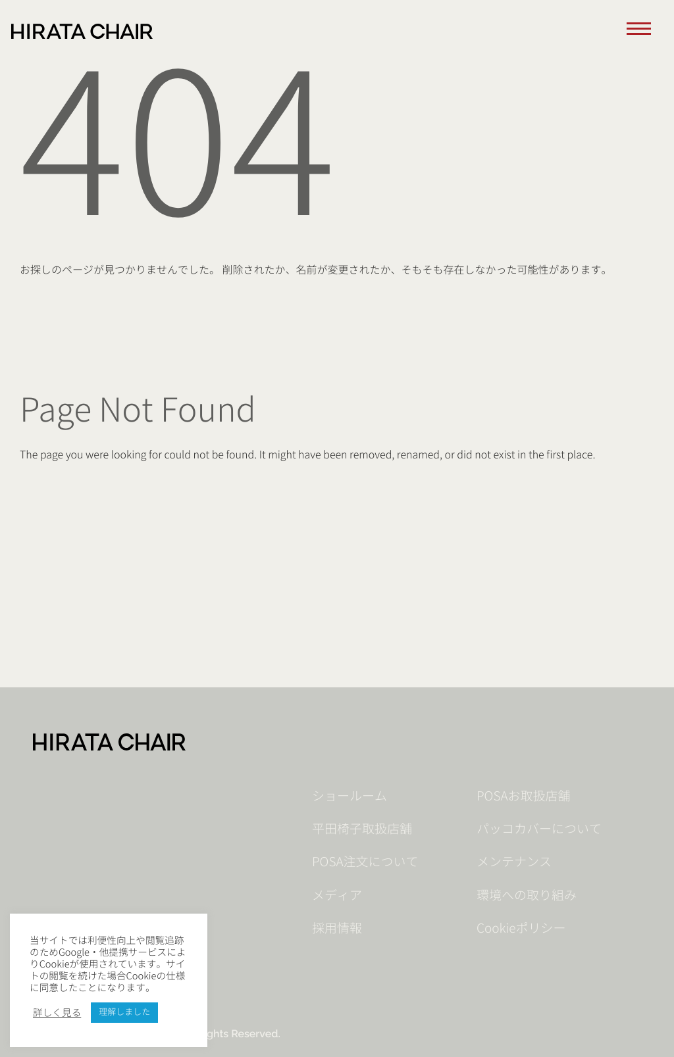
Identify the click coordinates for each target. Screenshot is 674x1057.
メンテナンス (514, 862)
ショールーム (349, 796)
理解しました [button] (124, 1012)
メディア (337, 895)
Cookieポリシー (521, 928)
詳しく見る (57, 1013)
